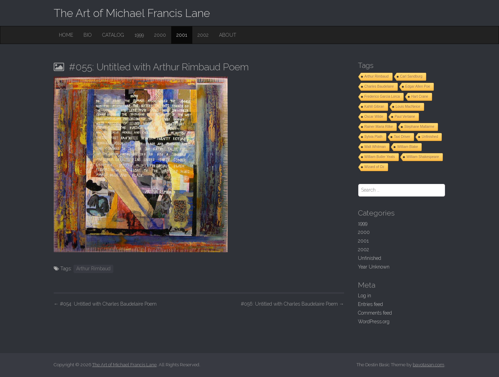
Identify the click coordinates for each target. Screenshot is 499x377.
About (227, 35)
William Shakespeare (422, 157)
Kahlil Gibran (374, 106)
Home (66, 35)
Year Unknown (373, 267)
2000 (160, 35)
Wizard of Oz (375, 167)
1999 (139, 35)
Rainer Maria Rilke (379, 127)
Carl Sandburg (411, 76)
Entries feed (370, 304)
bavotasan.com (428, 364)
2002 (203, 35)
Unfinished (430, 137)
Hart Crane (419, 96)
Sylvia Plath (374, 137)
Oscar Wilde (374, 117)
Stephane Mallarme (419, 127)
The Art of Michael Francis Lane (132, 13)
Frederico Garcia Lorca (382, 96)
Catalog (113, 35)
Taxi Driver (402, 137)
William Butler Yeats (380, 157)
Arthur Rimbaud (93, 268)
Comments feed (375, 313)
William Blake (407, 147)
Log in (364, 295)
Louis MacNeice (408, 106)
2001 (181, 35)
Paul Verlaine (405, 117)
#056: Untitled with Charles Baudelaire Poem (292, 304)
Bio (88, 35)
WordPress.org (373, 321)
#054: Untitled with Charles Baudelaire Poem (105, 304)
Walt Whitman (375, 147)
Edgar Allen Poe (417, 86)
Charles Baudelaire (379, 86)
